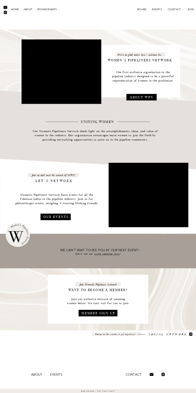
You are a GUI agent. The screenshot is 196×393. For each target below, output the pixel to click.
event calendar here (107, 254)
